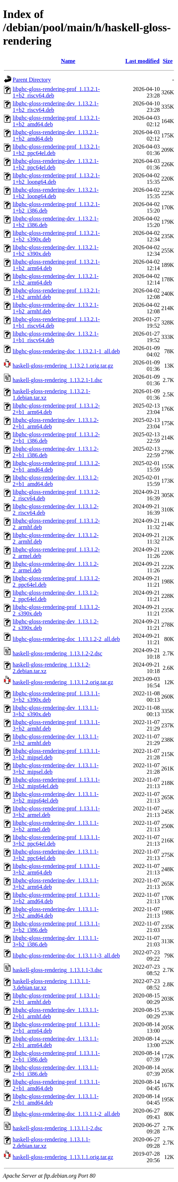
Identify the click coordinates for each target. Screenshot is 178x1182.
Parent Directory (32, 80)
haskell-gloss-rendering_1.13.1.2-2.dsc (57, 653)
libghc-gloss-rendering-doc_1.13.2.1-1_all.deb (66, 351)
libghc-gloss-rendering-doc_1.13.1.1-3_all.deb (66, 956)
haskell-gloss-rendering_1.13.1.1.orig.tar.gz (63, 1157)
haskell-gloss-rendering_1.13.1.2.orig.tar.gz (63, 682)
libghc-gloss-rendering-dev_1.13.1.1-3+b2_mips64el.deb (56, 797)
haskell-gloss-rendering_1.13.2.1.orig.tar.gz (63, 366)
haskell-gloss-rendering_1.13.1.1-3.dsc (57, 970)
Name (68, 61)
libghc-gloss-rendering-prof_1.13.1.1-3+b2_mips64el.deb (56, 783)
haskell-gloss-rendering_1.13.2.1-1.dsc (57, 380)
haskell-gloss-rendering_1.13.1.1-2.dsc (57, 1128)
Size (168, 61)
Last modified (142, 61)
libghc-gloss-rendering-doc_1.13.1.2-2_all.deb (66, 639)
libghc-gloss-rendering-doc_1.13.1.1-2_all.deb (66, 1114)
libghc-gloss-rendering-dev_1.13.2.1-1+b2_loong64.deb (56, 193)
